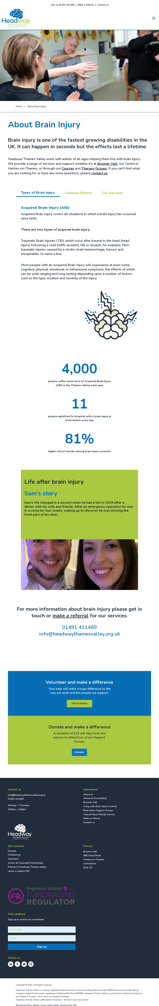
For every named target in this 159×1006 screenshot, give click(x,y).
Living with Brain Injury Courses (100, 806)
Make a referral (86, 4)
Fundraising (14, 854)
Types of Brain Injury (38, 192)
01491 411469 (79, 627)
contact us (99, 173)
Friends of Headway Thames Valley (27, 867)
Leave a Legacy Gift (18, 871)
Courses (68, 168)
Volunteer (13, 858)
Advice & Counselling (94, 798)
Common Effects (78, 193)
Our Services (112, 193)
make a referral (70, 615)
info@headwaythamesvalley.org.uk (79, 633)
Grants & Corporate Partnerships (25, 863)
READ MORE (35, 526)
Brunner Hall (107, 163)
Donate (79, 752)
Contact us (103, 4)
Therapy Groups (94, 168)
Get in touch (79, 703)
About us (88, 794)
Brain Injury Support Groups (98, 810)
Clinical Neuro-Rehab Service (99, 814)
